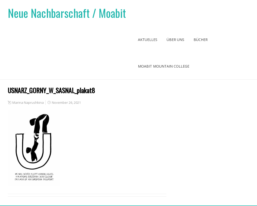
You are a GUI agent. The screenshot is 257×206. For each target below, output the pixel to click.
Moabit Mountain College (163, 66)
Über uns (175, 39)
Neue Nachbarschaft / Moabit (67, 13)
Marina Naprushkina (28, 102)
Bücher (201, 39)
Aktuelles (147, 39)
